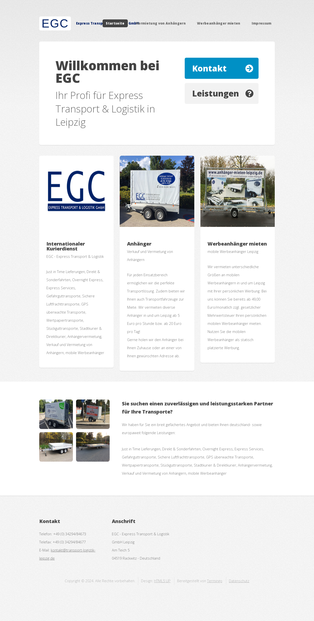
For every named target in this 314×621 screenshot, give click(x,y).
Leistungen (215, 93)
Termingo (214, 580)
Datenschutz (239, 580)
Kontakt (209, 68)
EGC (55, 23)
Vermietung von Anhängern (161, 23)
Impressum (262, 23)
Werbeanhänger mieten (218, 23)
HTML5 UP (162, 580)
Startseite (115, 23)
